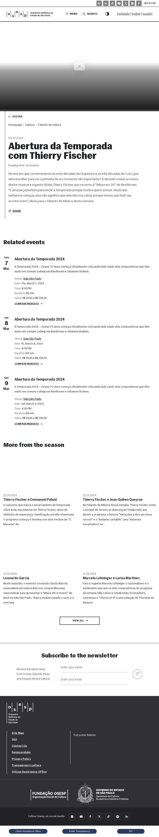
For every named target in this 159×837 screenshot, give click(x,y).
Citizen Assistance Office (29, 771)
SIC (131, 831)
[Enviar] (137, 674)
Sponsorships (21, 752)
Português (123, 14)
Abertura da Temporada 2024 (39, 259)
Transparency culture (26, 765)
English (136, 14)
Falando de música (49, 125)
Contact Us (19, 746)
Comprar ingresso (28, 304)
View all (80, 620)
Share (14, 211)
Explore (30, 125)
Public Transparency (79, 831)
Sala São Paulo (32, 278)
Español (147, 14)
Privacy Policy (21, 759)
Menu (71, 14)
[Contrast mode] (107, 14)
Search (90, 14)
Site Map (18, 733)
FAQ (14, 739)
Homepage (15, 125)
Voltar (15, 116)
